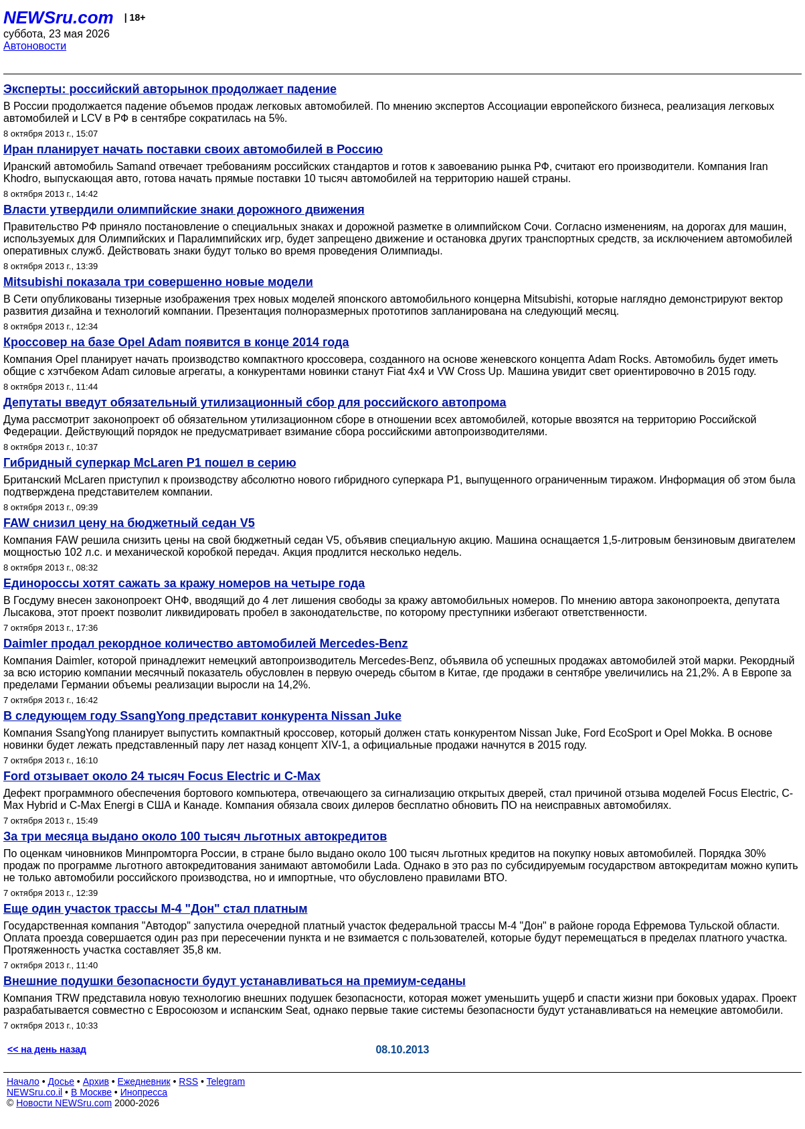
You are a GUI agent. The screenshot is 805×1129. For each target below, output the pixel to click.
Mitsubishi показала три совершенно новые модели (158, 282)
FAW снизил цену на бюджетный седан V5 (129, 523)
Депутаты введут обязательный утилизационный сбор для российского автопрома (254, 402)
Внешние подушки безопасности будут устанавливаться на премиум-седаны (234, 981)
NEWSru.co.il (34, 1092)
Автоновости (34, 46)
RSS (188, 1081)
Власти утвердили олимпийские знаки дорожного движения (184, 209)
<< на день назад (46, 1049)
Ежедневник (144, 1081)
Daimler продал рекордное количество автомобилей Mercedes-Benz (205, 643)
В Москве (91, 1092)
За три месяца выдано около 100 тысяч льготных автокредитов (195, 836)
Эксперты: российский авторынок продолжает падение (170, 89)
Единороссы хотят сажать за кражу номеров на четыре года (184, 583)
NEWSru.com (58, 17)
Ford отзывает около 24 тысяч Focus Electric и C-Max (162, 776)
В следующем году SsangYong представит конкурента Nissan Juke (202, 716)
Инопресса (144, 1092)
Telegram (226, 1081)
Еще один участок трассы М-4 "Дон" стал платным (155, 908)
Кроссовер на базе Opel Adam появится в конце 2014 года (176, 342)
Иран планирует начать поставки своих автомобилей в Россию (193, 149)
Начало (23, 1081)
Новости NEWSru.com (64, 1103)
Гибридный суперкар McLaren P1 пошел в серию (149, 462)
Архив (96, 1081)
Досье (61, 1081)
